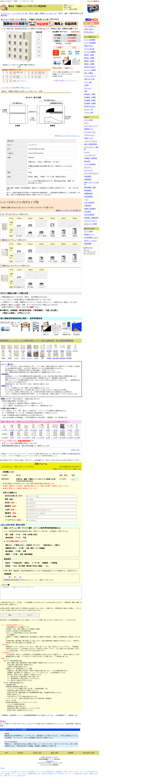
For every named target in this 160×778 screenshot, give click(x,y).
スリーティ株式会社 (93, 1)
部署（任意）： (10, 499)
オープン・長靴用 (90, 70)
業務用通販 (87, 243)
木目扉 (86, 85)
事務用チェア (88, 129)
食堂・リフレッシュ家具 (91, 183)
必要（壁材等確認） (26, 554)
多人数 (23, 350)
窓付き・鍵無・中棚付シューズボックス (42, 13)
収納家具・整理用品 (90, 158)
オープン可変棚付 (90, 52)
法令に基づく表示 (88, 752)
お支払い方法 (37, 752)
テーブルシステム (90, 132)
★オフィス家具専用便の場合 (13, 661)
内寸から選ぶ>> (89, 32)
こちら (79, 469)
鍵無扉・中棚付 (89, 61)
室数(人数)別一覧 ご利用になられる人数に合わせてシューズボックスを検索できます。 (35, 422)
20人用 (77, 429)
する (18, 534)
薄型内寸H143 (88, 46)
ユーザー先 (34, 563)
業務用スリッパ (89, 234)
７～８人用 (19, 429)
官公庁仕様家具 (89, 214)
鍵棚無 (62, 350)
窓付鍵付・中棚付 (90, 94)
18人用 (69, 429)
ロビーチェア (88, 170)
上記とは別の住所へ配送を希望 (12, 525)
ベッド (86, 199)
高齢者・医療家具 (90, 208)
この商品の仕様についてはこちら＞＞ (65, 80)
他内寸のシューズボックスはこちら (67, 136)
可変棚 (29, 350)
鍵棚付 (42, 350)
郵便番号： (12, 506)
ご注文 (74, 47)
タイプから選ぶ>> (90, 26)
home (6, 752)
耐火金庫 (87, 161)
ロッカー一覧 (88, 109)
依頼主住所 (17, 563)
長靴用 (3, 357)
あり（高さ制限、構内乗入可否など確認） (28, 566)
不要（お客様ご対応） (29, 534)
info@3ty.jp (49, 761)
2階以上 (56, 545)
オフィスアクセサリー (91, 173)
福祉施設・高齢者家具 (91, 218)
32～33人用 (41, 436)
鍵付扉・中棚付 (89, 55)
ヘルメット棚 (88, 112)
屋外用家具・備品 (90, 187)
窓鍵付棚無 (56, 357)
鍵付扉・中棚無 (89, 58)
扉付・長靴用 (88, 73)
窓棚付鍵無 (62, 357)
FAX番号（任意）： (12, 516)
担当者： (11, 502)
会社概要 (70, 752)
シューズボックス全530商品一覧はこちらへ (15, 87)
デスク (86, 123)
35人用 (48, 436)
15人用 (55, 429)
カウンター (87, 167)
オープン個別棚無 (90, 43)
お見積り (59, 47)
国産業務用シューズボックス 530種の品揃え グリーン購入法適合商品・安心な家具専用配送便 (36, 341)
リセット (30, 615)
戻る (3, 721)
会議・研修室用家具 (90, 144)
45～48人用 (70, 436)
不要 (23, 537)
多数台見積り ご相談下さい (63, 68)
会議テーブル (88, 138)
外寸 (38, 40)
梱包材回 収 (77, 53)
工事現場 (53, 563)
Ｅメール (86, 250)
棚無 (10, 350)
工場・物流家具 (89, 202)
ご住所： (11, 509)
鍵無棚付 (55, 350)
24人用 (11, 436)
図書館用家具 (88, 193)
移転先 (26, 563)
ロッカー (87, 152)
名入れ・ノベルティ (90, 240)
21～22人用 (4, 436)
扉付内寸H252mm (89, 67)
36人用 (55, 436)
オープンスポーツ (90, 76)
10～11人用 (33, 429)
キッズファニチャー (90, 221)
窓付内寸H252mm (89, 106)
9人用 (26, 429)
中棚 (38, 47)
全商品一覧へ (75, 450)
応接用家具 (87, 179)
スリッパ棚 (87, 82)
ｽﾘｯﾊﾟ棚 (36, 350)
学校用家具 (87, 190)
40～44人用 (62, 436)
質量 (38, 52)
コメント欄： (41, 592)
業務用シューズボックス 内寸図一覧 (68, 210)
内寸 (38, 43)
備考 (38, 56)
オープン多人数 (89, 49)
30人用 (33, 436)
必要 (23, 551)
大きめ (16, 357)
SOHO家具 (87, 211)
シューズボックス (90, 155)
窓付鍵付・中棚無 (90, 97)
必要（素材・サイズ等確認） (35, 548)
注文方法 (20, 752)
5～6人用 (11, 429)
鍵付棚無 (49, 350)
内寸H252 (68, 350)
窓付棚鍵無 (69, 357)
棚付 (3, 350)
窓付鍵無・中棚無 (90, 103)
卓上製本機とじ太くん (91, 237)
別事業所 (44, 563)
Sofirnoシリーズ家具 (90, 224)
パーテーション (89, 135)
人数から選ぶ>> (89, 29)
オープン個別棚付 (90, 40)
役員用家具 (87, 176)
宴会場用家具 (88, 196)
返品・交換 (54, 752)
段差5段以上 (47, 545)
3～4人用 (4, 429)
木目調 (36, 357)
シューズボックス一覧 (19, 13)
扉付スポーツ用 (89, 79)
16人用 (62, 429)
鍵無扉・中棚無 (89, 64)
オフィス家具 (88, 120)
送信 (9, 615)
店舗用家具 (87, 205)
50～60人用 (77, 436)
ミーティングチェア (90, 141)
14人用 (48, 429)
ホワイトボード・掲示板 (91, 148)
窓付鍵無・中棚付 (90, 100)
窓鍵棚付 (49, 357)
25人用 (19, 436)
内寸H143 (16, 350)
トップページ (5, 13)
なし (46, 566)
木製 (42, 357)
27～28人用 (26, 436)
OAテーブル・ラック (91, 126)
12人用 (40, 429)
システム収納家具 (90, 164)
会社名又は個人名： (15, 496)
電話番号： (12, 513)
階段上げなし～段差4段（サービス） (27, 545)
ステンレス (29, 357)
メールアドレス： (14, 520)
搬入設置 (70, 53)
